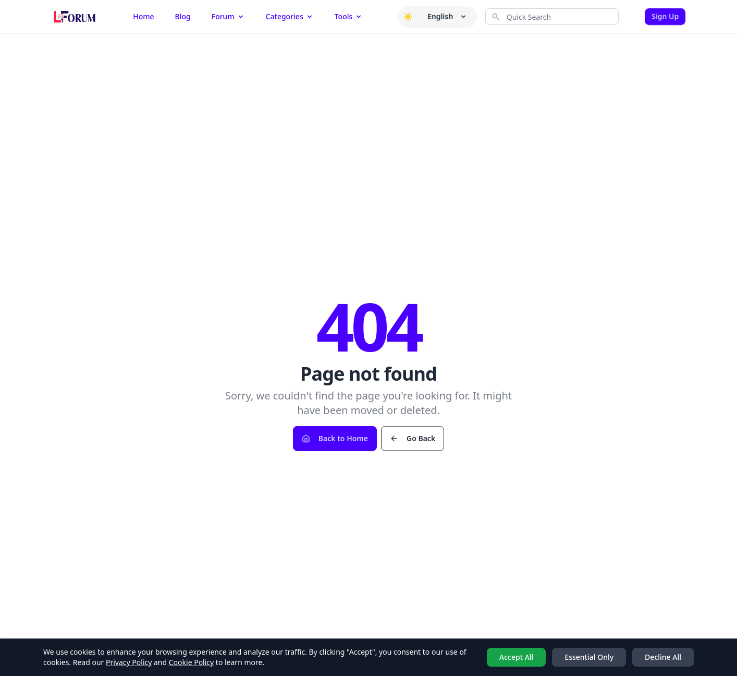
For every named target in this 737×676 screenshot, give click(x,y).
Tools (349, 16)
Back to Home (335, 438)
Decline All (663, 657)
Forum (228, 16)
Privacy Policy (129, 662)
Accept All (516, 657)
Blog (183, 16)
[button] (408, 16)
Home (143, 16)
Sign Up (665, 16)
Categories (290, 16)
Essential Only (588, 657)
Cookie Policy (191, 662)
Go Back (412, 438)
